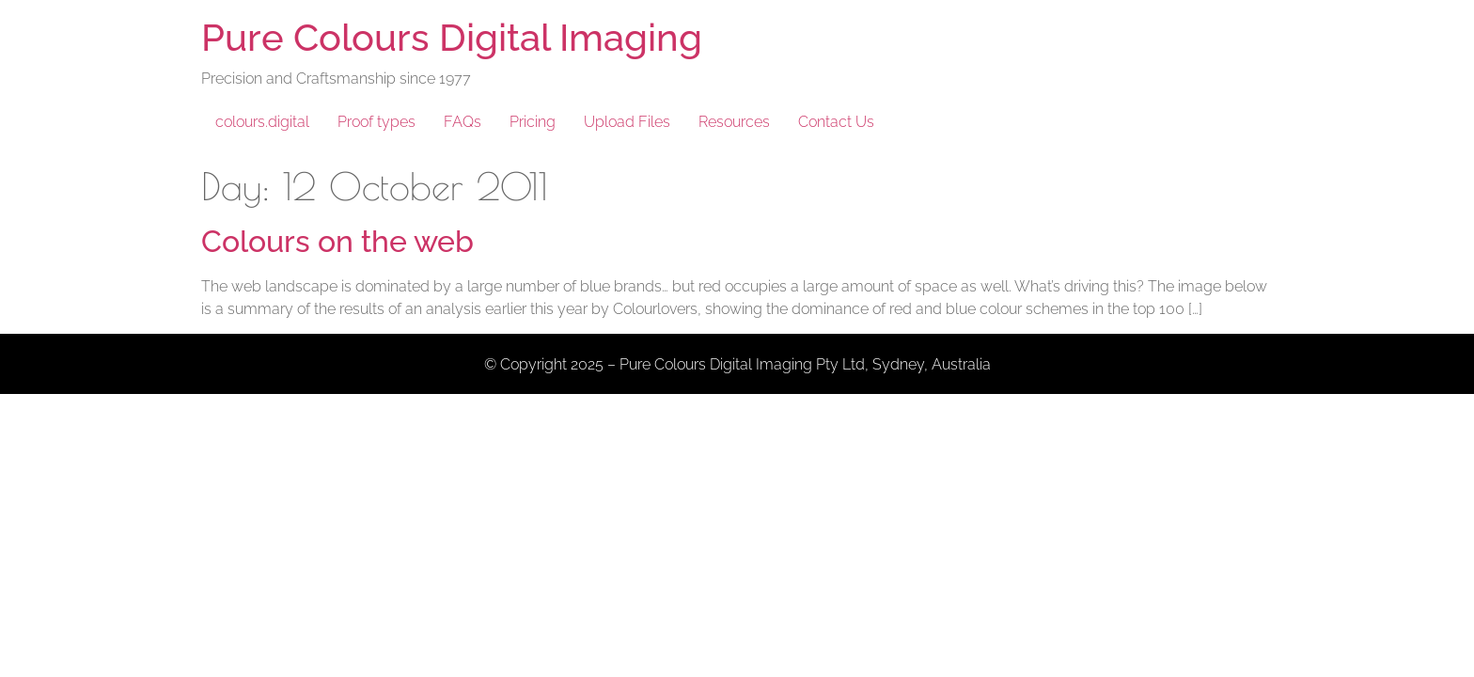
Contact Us (836, 122)
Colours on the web (337, 241)
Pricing (533, 122)
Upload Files (627, 122)
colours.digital (262, 122)
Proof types (376, 122)
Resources (734, 122)
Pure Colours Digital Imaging (451, 37)
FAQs (462, 122)
